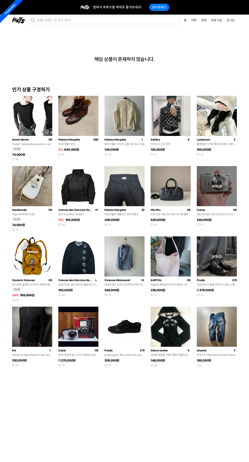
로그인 (230, 20)
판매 (203, 20)
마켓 (193, 20)
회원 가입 (216, 20)
